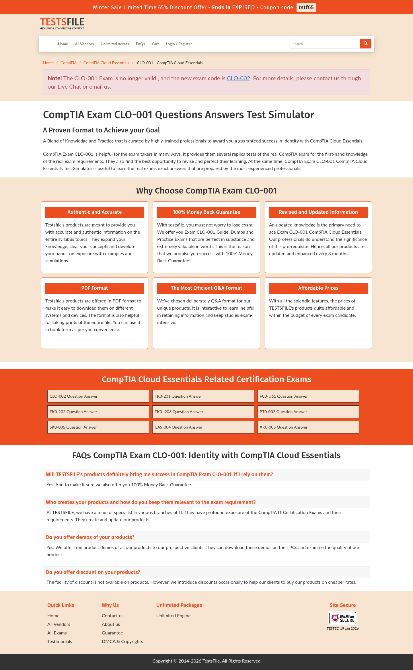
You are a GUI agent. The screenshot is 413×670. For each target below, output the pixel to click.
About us (111, 624)
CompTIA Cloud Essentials (106, 62)
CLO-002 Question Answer (74, 396)
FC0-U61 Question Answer (284, 396)
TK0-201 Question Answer (178, 396)
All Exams (57, 632)
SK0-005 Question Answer (73, 427)
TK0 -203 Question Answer (179, 411)
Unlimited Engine (173, 615)
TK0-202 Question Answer (73, 411)
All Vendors (84, 44)
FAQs (140, 44)
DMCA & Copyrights (122, 641)
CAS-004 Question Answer (178, 427)
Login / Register (179, 44)
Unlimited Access (115, 44)
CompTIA (69, 62)
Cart (155, 44)
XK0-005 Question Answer (283, 427)
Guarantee (112, 632)
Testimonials (59, 641)
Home (63, 44)
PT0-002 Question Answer (283, 411)
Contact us (112, 615)
